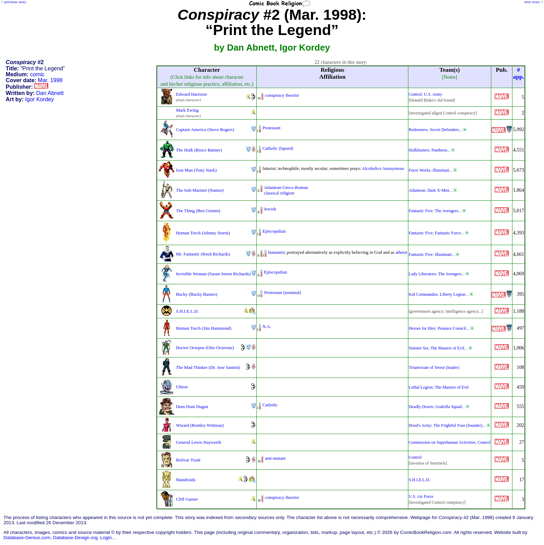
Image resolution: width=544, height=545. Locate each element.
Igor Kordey (39, 99)
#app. (518, 73)
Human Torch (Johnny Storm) (203, 232)
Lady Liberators (422, 273)
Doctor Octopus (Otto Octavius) (205, 347)
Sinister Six (418, 348)
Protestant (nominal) (282, 292)
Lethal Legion (421, 387)
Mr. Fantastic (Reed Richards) (203, 254)
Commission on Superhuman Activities (442, 442)
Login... (108, 537)
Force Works (419, 170)
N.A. (266, 326)
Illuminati (441, 170)
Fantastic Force (448, 233)
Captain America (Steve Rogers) (205, 129)
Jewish (270, 208)
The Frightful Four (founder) (457, 425)
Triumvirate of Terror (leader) (434, 367)
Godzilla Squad (448, 406)
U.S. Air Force (421, 496)
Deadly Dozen (421, 406)
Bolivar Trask (188, 459)
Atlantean (417, 190)
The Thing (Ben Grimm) (198, 210)
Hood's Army (420, 425)
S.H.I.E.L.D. (187, 311)
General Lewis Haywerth (198, 442)
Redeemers (418, 129)
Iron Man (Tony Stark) (196, 170)
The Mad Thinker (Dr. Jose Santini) (208, 367)
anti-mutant (275, 458)
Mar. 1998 (50, 80)
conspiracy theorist (282, 95)
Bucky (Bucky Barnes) (196, 294)
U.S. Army (433, 94)
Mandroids (185, 479)
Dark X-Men (438, 190)
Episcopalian (274, 231)
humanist (276, 252)
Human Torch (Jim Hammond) (203, 328)
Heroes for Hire (422, 328)
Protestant (271, 127)
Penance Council (451, 328)
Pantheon (440, 150)
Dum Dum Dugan (192, 406)
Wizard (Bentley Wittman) (200, 425)
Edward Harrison (191, 94)
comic (37, 74)
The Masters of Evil (448, 348)
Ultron (182, 386)
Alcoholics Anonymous (383, 168)
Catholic (270, 404)
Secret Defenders (444, 129)
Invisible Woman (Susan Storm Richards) (213, 273)
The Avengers (446, 210)
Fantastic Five (421, 210)
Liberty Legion (453, 294)
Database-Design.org (75, 537)
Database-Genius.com (26, 537)
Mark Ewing (187, 110)
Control (415, 94)
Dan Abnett (49, 93)
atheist (401, 252)
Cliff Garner (187, 499)
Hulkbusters (419, 150)
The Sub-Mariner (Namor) (199, 190)
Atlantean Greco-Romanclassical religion (286, 190)
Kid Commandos (423, 294)
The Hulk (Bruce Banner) (199, 150)
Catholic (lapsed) (277, 148)
